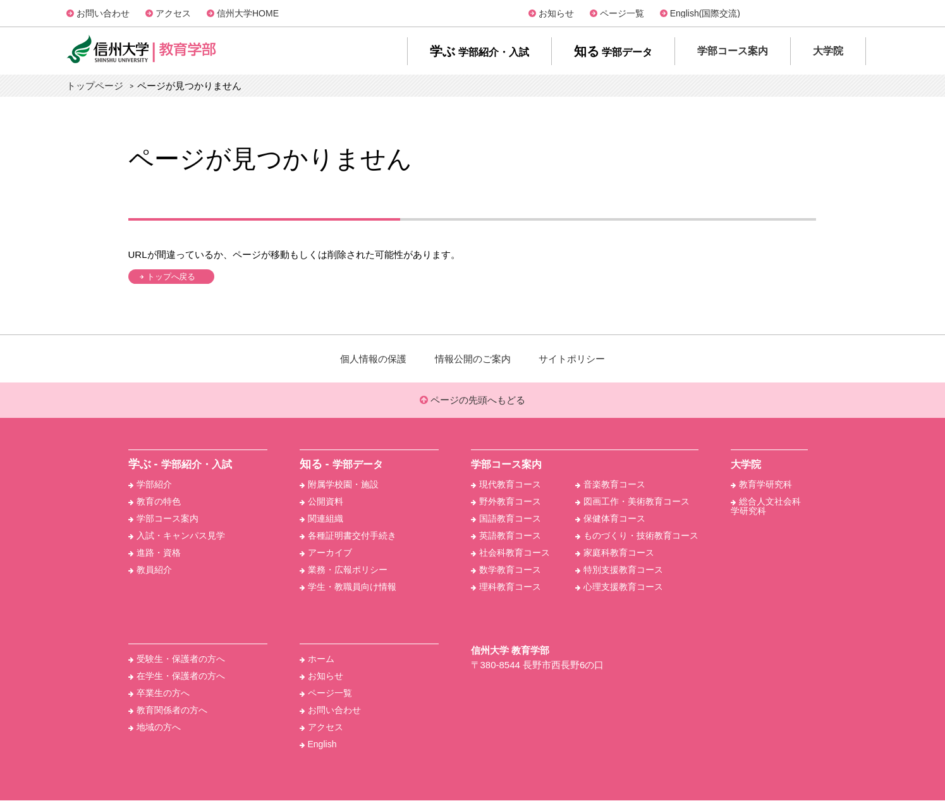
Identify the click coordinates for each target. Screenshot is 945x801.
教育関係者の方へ (167, 711)
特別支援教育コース (619, 570)
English (318, 745)
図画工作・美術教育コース (632, 502)
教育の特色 (154, 502)
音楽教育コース (610, 485)
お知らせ (556, 13)
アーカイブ (326, 553)
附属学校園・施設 (339, 485)
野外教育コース (506, 502)
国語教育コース (506, 519)
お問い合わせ (103, 13)
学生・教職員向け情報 (348, 587)
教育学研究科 (761, 485)
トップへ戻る (173, 276)
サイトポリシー (572, 358)
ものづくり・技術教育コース (636, 536)
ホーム (317, 659)
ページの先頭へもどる (472, 400)
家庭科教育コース (614, 553)
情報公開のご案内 (473, 358)
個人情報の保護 (373, 358)
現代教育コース (506, 485)
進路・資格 (154, 553)
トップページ (94, 85)
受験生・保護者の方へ (176, 659)
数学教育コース (506, 570)
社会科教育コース (510, 553)
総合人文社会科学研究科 (766, 507)
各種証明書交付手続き (348, 536)
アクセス (173, 13)
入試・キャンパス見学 (176, 536)
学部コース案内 (163, 519)
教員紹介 (150, 570)
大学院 (746, 465)
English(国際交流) (705, 13)
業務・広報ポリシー (343, 570)
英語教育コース (506, 536)
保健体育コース (610, 519)
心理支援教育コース (619, 587)
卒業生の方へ (159, 693)
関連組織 (321, 519)
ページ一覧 (622, 13)
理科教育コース (506, 587)
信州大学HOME (248, 13)
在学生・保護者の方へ (176, 676)
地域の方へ (154, 728)
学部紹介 (150, 485)
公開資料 (321, 502)
